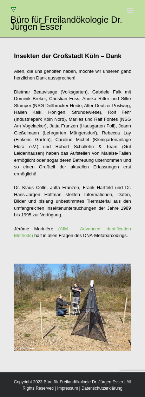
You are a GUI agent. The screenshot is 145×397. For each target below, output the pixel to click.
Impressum (67, 388)
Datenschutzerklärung (102, 388)
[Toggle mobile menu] (130, 10)
